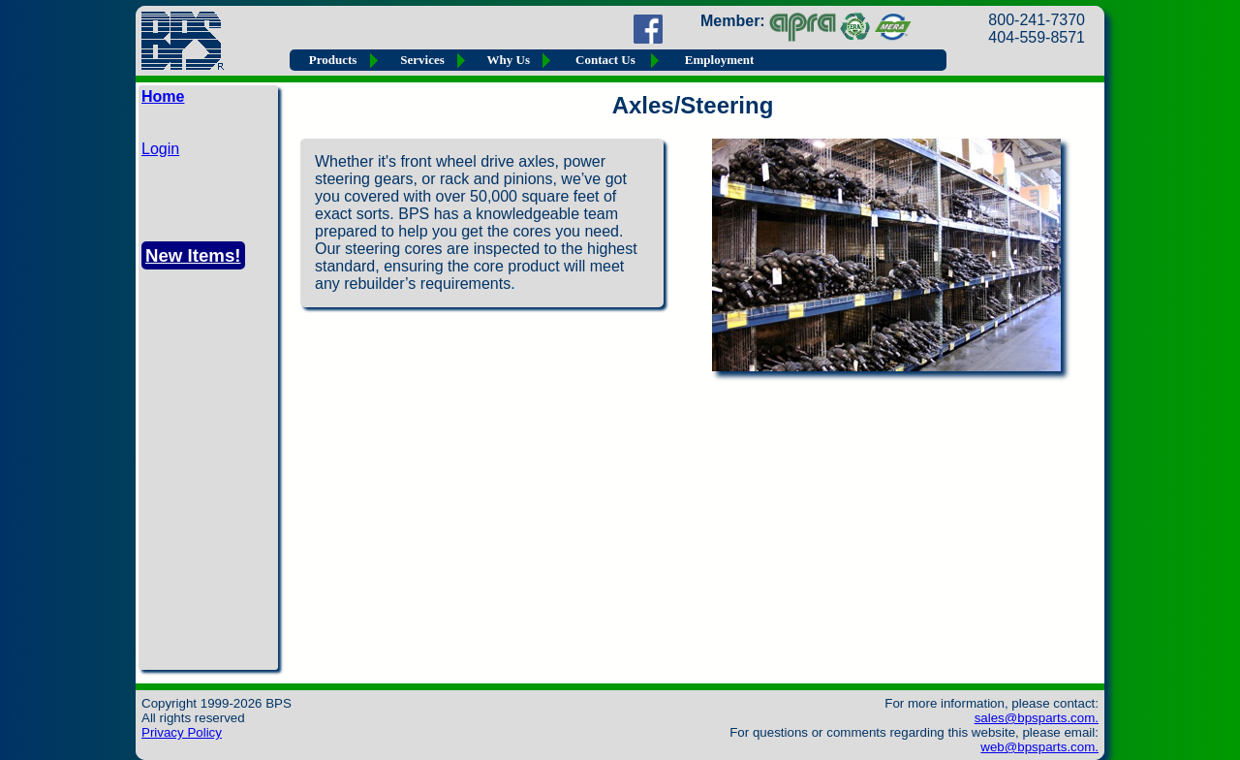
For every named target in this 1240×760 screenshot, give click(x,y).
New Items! (193, 255)
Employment (720, 59)
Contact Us (605, 59)
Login (160, 149)
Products (333, 59)
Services (422, 59)
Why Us (508, 59)
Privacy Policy (181, 732)
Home (162, 96)
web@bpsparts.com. (1039, 747)
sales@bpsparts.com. (1037, 718)
